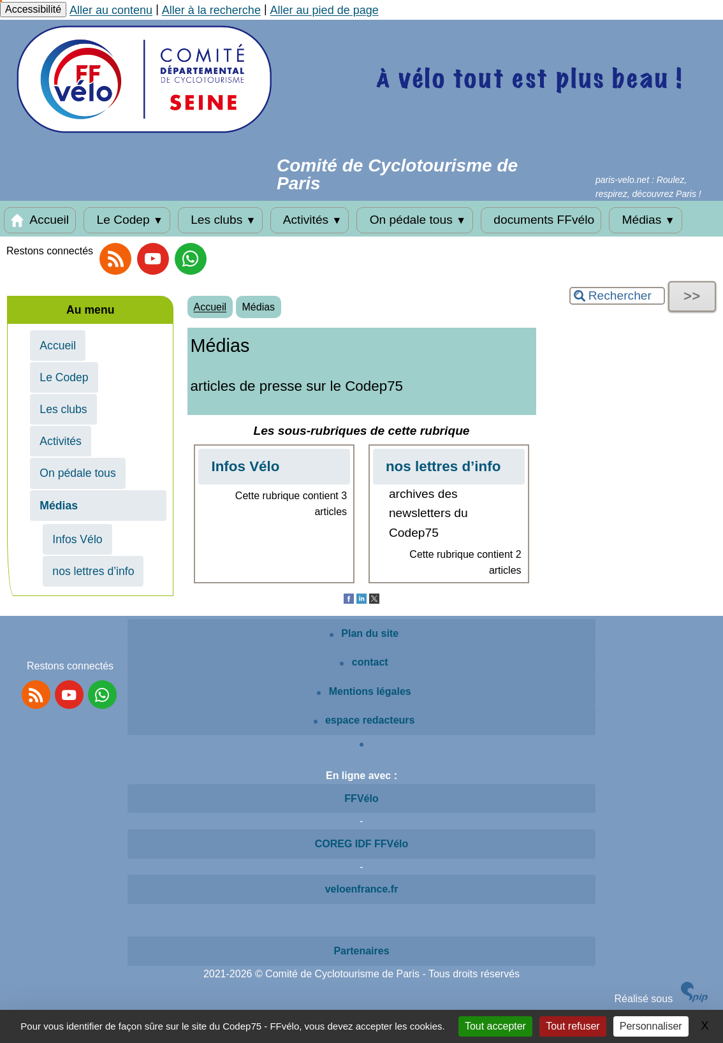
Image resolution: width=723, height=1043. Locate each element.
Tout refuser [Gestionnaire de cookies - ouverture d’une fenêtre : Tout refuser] (572, 1026)
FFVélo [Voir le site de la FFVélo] (361, 798)
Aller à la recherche (211, 10)
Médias (645, 220)
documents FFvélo (541, 220)
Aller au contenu (110, 10)
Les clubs (220, 220)
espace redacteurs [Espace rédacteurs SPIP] (364, 720)
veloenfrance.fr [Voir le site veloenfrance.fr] (361, 889)
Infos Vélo (77, 539)
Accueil (40, 220)
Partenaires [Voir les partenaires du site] (361, 950)
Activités (309, 220)
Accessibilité (33, 9)
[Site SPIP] (694, 998)
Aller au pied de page (324, 10)
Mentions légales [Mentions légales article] (364, 691)
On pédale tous (414, 220)
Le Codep (127, 220)
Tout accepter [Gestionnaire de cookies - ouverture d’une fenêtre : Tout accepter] (495, 1026)
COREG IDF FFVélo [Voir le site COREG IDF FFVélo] (362, 843)
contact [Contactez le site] (364, 662)
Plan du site (364, 633)
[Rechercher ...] (617, 296)
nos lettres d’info (93, 571)
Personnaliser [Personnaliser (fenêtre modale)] (651, 1026)
